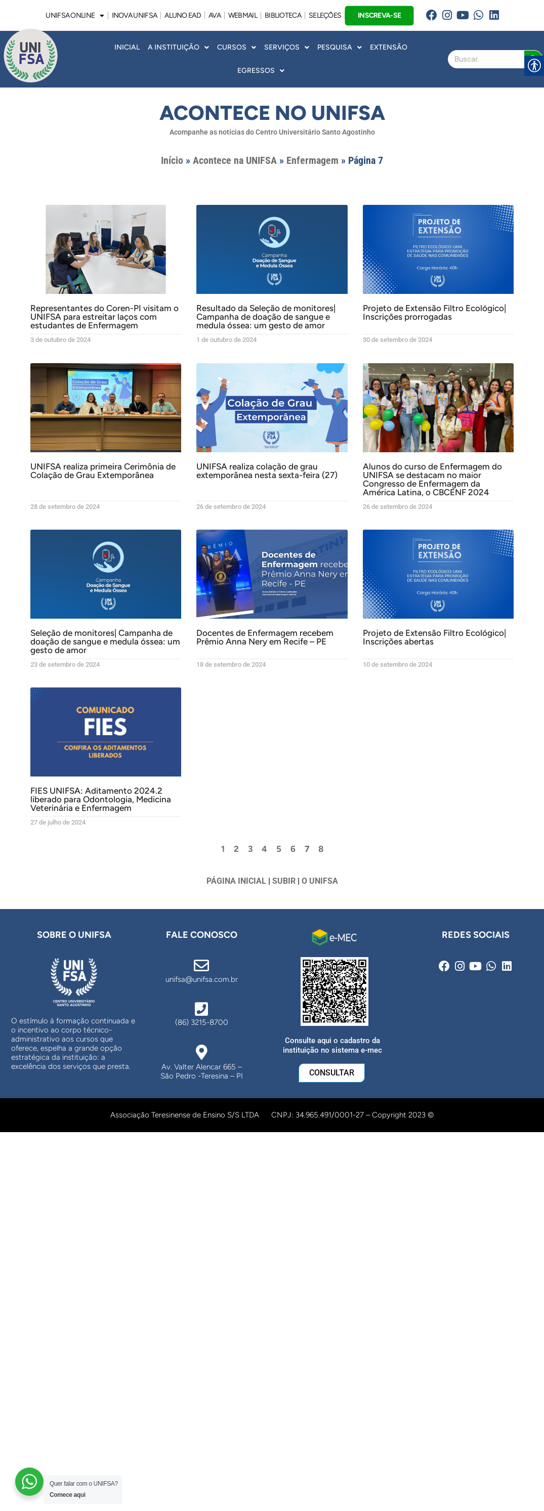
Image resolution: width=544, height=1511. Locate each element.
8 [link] (320, 849)
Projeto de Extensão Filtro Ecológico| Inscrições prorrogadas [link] (434, 312)
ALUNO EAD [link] (182, 15)
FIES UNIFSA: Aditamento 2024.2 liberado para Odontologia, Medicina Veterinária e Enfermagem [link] (100, 799)
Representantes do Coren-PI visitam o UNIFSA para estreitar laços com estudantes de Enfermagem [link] (104, 316)
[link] (432, 15)
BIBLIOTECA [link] (283, 15)
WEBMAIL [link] (242, 15)
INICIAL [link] (127, 47)
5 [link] (278, 849)
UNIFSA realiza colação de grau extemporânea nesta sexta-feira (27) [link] (267, 470)
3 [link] (250, 849)
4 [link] (264, 849)
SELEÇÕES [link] (325, 15)
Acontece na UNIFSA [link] (235, 160)
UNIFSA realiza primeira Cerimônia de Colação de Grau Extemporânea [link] (103, 470)
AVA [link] (214, 15)
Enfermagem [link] (312, 160)
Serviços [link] (286, 47)
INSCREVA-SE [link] (379, 15)
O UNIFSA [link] (320, 881)
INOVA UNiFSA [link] (134, 15)
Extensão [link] (388, 47)
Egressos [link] (260, 70)
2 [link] (236, 849)
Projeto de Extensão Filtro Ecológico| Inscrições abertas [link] (434, 637)
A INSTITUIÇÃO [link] (178, 47)
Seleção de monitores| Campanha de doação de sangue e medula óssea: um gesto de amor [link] (105, 641)
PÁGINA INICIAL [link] (236, 881)
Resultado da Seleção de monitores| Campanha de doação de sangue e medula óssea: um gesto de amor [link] (266, 316)
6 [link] (293, 849)
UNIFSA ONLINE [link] (75, 15)
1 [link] (223, 849)
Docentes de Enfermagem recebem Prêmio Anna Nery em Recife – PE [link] (264, 637)
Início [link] (172, 160)
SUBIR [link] (284, 881)
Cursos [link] (236, 47)
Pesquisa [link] (339, 47)
